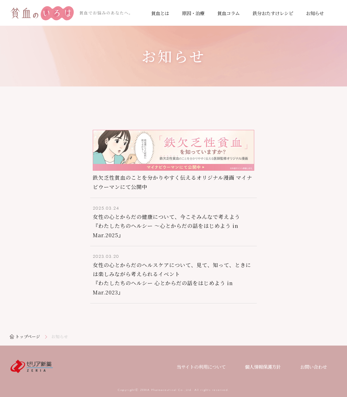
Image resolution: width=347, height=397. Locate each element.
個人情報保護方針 (263, 366)
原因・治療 (193, 13)
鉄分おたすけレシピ (273, 13)
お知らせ (315, 13)
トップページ (27, 336)
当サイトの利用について (201, 366)
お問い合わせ (313, 366)
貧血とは (160, 13)
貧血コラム (228, 13)
